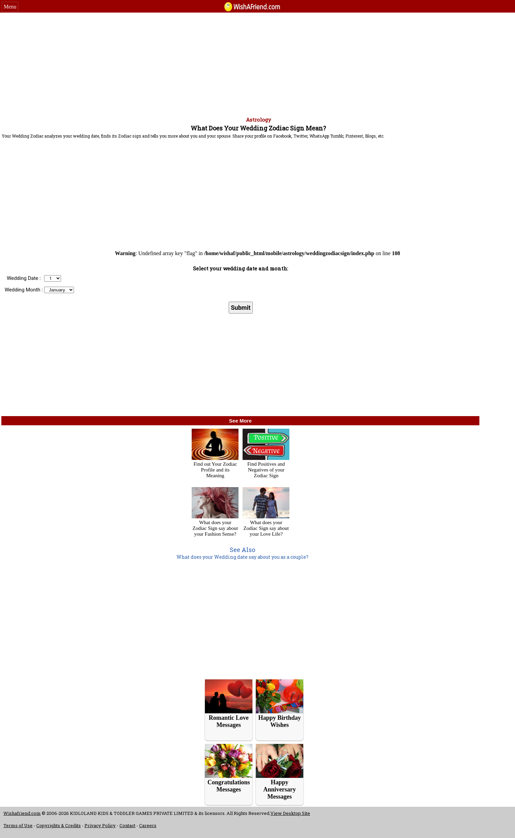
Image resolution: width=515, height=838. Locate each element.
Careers (147, 825)
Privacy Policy (100, 825)
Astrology (258, 119)
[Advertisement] (257, 63)
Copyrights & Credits (58, 825)
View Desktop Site (290, 813)
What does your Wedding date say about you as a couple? (242, 557)
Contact (127, 825)
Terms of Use (18, 825)
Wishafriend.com (22, 813)
